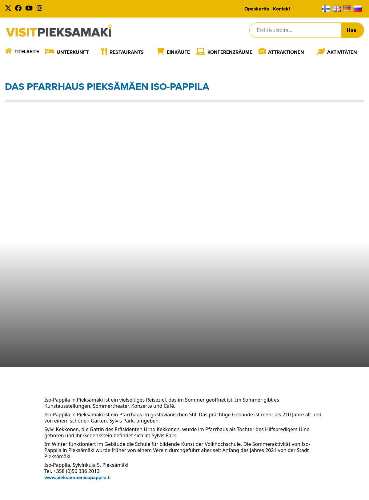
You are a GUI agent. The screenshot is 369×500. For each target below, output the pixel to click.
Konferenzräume (229, 52)
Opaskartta (256, 8)
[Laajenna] (93, 52)
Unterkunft (73, 52)
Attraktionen (286, 52)
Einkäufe (178, 52)
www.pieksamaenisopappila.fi (77, 477)
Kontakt (281, 8)
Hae (351, 30)
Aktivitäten (342, 52)
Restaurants (127, 52)
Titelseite (26, 51)
